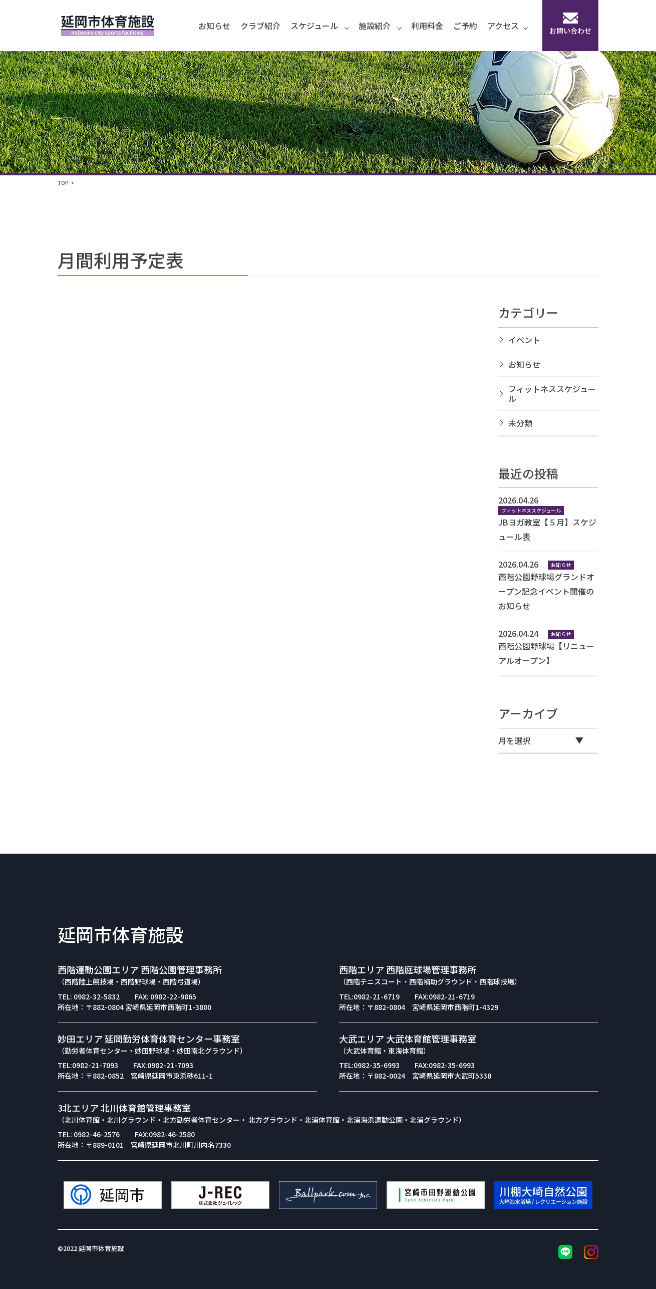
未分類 (520, 423)
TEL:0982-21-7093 (88, 1065)
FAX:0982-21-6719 (445, 996)
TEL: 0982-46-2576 (89, 1134)
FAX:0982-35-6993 (445, 1065)
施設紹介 (380, 26)
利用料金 (427, 26)
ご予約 (465, 26)
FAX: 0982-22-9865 (165, 996)
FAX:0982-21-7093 (163, 1065)
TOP (63, 182)
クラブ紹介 (260, 26)
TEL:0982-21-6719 (369, 996)
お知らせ (214, 26)
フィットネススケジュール (552, 393)
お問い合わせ (570, 24)
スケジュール (319, 26)
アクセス (507, 26)
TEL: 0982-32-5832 (89, 996)
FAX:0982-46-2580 (165, 1134)
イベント (524, 340)
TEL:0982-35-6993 (369, 1065)
